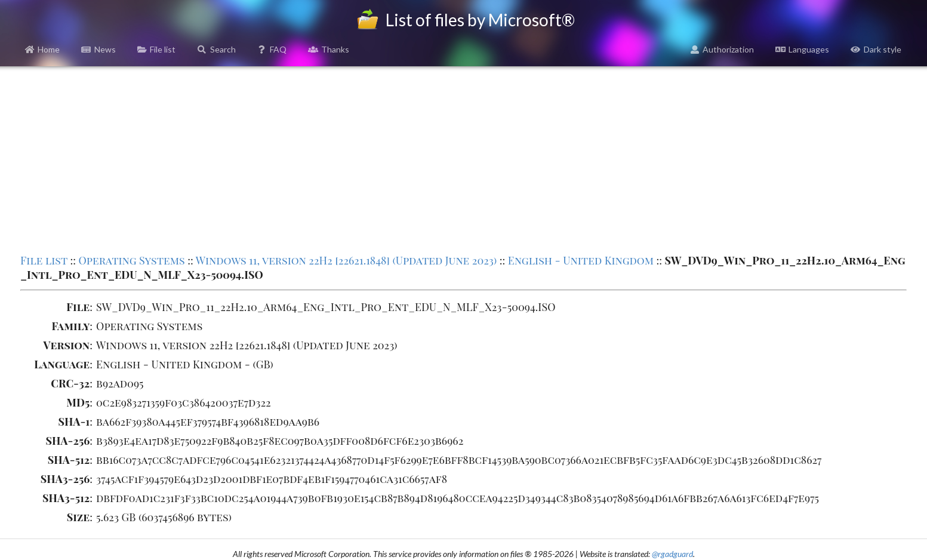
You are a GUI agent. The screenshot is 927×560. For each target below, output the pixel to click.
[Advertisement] (464, 158)
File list (156, 49)
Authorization (722, 49)
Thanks (328, 49)
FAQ (272, 49)
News (98, 49)
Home (42, 49)
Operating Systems (131, 260)
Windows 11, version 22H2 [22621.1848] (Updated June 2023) (346, 260)
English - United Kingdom (581, 260)
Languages (802, 49)
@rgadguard (672, 554)
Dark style (876, 49)
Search (216, 49)
